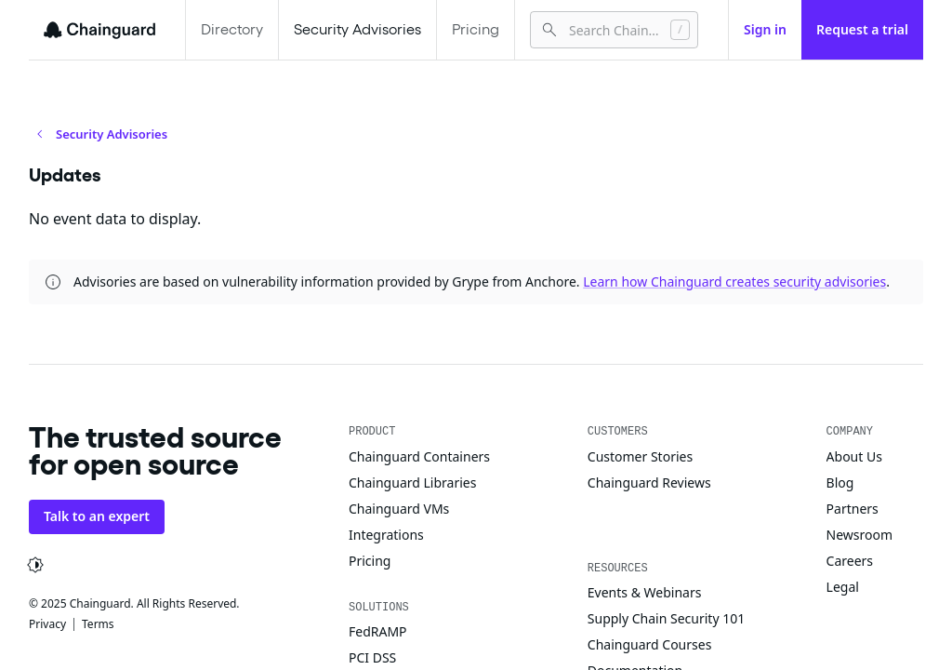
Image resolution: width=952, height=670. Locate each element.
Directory (232, 29)
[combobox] (612, 30)
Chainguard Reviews (649, 482)
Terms (98, 624)
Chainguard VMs (399, 508)
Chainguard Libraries (412, 482)
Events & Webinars (645, 592)
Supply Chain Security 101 (666, 618)
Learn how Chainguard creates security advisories (734, 281)
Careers (849, 561)
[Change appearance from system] (35, 565)
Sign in (765, 29)
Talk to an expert (97, 516)
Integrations (386, 534)
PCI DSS (372, 657)
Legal (842, 587)
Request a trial (862, 29)
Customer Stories (640, 456)
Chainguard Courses (650, 644)
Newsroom (859, 534)
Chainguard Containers (419, 456)
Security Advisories (357, 29)
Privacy (47, 624)
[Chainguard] (99, 30)
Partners (852, 508)
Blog (840, 482)
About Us (854, 456)
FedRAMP (378, 631)
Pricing (475, 29)
